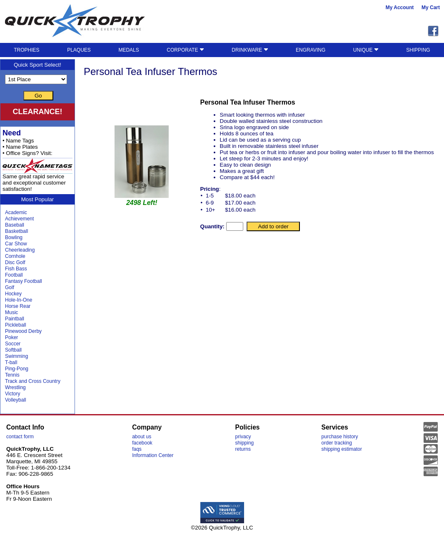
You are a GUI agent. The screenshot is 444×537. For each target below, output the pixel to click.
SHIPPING (418, 50)
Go (38, 95)
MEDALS (128, 50)
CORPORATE (185, 50)
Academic (16, 212)
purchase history (340, 437)
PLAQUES (79, 50)
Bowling (13, 237)
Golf (9, 287)
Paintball (14, 319)
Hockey (13, 294)
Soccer (12, 344)
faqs (137, 449)
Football (14, 275)
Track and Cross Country (32, 381)
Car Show (16, 244)
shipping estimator (342, 449)
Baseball (14, 225)
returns (243, 449)
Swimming (16, 356)
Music (11, 312)
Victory (12, 394)
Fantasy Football (23, 281)
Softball (13, 350)
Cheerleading (20, 250)
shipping (244, 443)
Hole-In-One (18, 300)
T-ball (11, 362)
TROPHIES (26, 50)
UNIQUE (366, 50)
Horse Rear (17, 306)
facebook (142, 443)
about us (141, 437)
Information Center (152, 455)
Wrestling (15, 387)
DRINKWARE (250, 50)
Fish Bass (16, 269)
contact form (20, 437)
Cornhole (15, 256)
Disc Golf (15, 262)
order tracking (337, 443)
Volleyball (15, 400)
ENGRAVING (310, 50)
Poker (11, 337)
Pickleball (15, 325)
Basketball (16, 231)
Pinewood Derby (23, 331)
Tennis (12, 375)
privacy (243, 437)
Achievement (19, 219)
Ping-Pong (16, 369)
